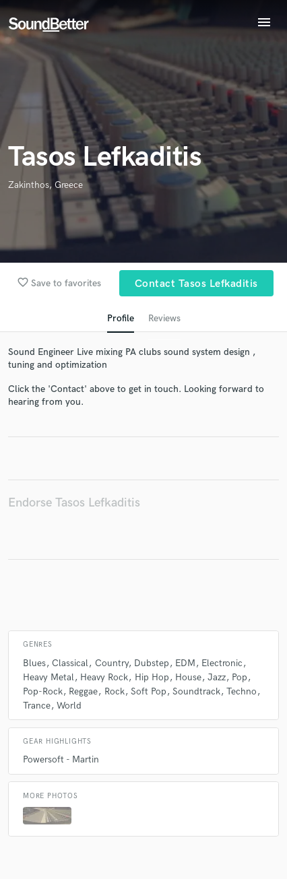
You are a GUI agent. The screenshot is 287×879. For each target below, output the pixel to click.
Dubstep (151, 663)
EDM (185, 663)
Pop (239, 677)
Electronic (222, 663)
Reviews (164, 318)
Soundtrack (196, 691)
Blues (34, 663)
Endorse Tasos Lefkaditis (74, 503)
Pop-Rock (43, 691)
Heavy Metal (48, 677)
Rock (114, 691)
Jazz (217, 677)
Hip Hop (152, 677)
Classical (70, 663)
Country (111, 663)
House (188, 677)
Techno (241, 691)
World (69, 705)
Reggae (83, 691)
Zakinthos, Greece (45, 185)
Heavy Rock (104, 677)
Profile (120, 318)
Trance (37, 705)
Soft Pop (148, 691)
